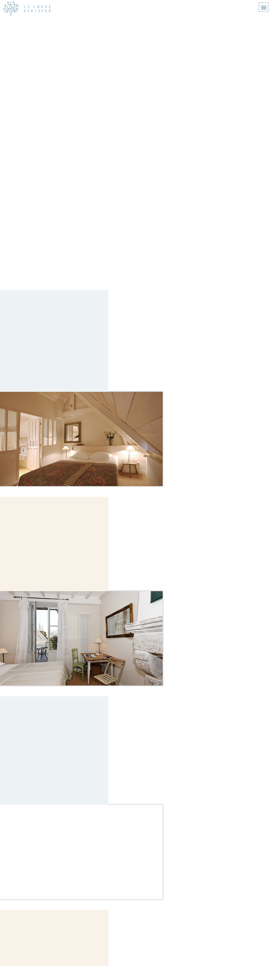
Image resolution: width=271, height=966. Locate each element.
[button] (263, 7)
